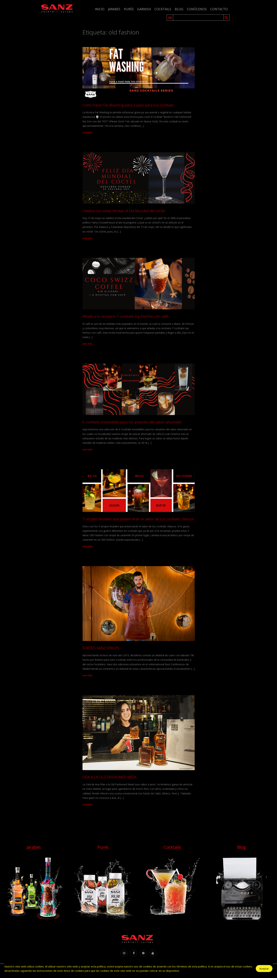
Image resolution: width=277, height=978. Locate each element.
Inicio (99, 9)
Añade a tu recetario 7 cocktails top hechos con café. (125, 316)
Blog (179, 9)
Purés (129, 9)
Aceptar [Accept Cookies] (264, 968)
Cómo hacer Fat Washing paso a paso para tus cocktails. (128, 105)
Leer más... (88, 132)
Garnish (144, 9)
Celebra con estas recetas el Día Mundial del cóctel (123, 210)
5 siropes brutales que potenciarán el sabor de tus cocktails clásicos (138, 518)
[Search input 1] (198, 17)
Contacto (219, 9)
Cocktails (162, 9)
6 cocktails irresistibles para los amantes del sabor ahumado (132, 421)
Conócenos (197, 9)
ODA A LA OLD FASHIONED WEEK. (109, 777)
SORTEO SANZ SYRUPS (100, 647)
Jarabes (114, 9)
